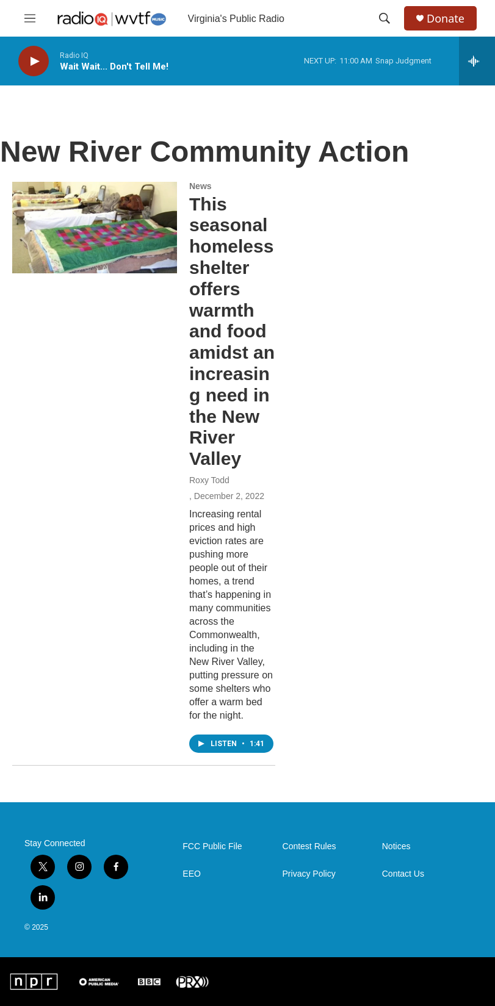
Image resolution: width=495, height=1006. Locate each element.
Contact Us (403, 873)
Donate (445, 18)
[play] (33, 61)
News (200, 186)
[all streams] (477, 61)
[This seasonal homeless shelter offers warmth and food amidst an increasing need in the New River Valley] (94, 227)
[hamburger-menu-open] (30, 18)
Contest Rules (309, 846)
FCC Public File (212, 846)
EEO (191, 873)
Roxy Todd (209, 480)
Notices (396, 846)
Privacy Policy (309, 873)
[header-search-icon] (384, 18)
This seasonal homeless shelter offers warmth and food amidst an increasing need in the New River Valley (232, 331)
